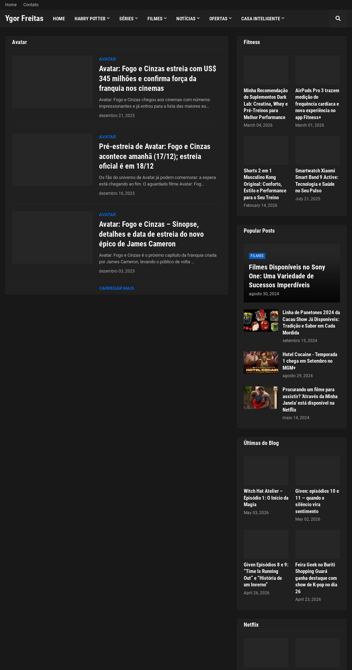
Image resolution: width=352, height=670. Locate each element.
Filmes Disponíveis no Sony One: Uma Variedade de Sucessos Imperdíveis (287, 276)
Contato (30, 4)
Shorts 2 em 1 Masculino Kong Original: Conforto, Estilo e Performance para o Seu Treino (265, 184)
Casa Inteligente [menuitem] (260, 18)
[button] (338, 19)
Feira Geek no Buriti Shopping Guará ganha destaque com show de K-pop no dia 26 (316, 578)
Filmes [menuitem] (155, 18)
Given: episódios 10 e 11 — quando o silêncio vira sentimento (317, 501)
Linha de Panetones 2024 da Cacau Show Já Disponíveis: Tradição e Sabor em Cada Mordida (311, 322)
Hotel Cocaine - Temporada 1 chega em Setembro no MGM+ (310, 361)
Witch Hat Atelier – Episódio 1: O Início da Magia (266, 498)
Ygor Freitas (24, 18)
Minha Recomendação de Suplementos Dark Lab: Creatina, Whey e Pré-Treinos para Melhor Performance (266, 103)
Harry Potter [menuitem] (90, 18)
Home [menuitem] (59, 18)
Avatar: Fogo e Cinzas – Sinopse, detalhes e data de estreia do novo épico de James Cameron (151, 234)
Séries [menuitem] (126, 18)
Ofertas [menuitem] (218, 18)
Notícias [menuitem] (186, 18)
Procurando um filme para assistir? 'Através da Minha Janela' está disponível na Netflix (310, 399)
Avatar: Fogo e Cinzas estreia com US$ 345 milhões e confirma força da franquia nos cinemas (157, 78)
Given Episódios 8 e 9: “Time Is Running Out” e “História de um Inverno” (266, 575)
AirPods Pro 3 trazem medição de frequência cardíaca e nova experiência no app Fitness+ (317, 103)
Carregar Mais (116, 288)
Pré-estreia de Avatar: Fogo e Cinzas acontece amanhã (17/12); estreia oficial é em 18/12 (154, 156)
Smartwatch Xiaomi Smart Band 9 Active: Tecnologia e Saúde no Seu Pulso (316, 181)
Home (10, 4)
